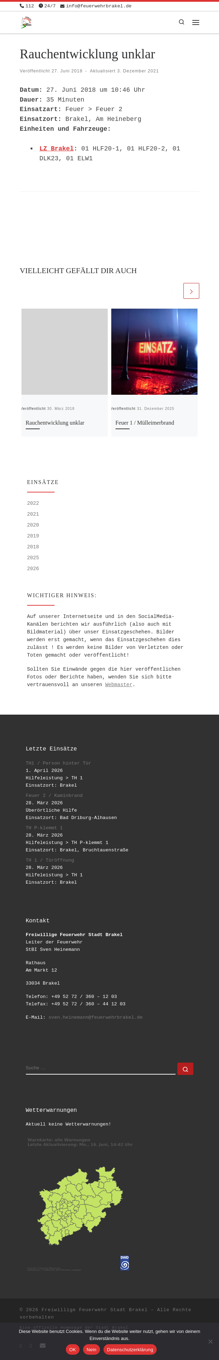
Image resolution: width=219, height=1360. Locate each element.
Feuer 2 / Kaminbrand (54, 795)
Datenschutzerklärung (130, 1349)
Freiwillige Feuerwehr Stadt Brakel (95, 1310)
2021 (33, 514)
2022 (33, 503)
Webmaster (118, 685)
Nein (91, 1349)
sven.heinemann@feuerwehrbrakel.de (96, 1017)
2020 (33, 525)
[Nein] (210, 1341)
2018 (33, 547)
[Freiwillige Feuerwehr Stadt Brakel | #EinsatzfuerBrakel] (26, 21)
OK (72, 1349)
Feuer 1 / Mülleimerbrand (144, 423)
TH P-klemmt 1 (44, 828)
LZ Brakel (56, 148)
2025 (33, 558)
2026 (33, 569)
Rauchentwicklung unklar (55, 423)
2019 (33, 536)
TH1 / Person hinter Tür (58, 763)
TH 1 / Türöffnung (50, 860)
